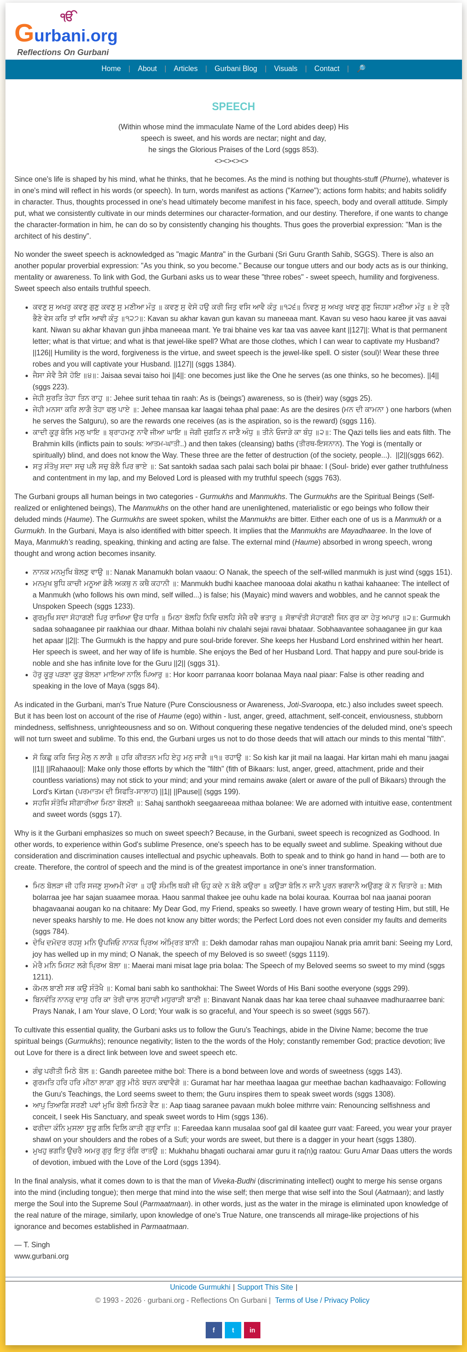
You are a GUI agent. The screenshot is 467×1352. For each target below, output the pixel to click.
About (147, 68)
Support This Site (265, 1287)
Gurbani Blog (236, 68)
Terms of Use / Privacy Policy (322, 1300)
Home (111, 68)
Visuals (285, 68)
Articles (185, 68)
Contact (326, 68)
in (252, 1330)
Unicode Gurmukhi (200, 1287)
